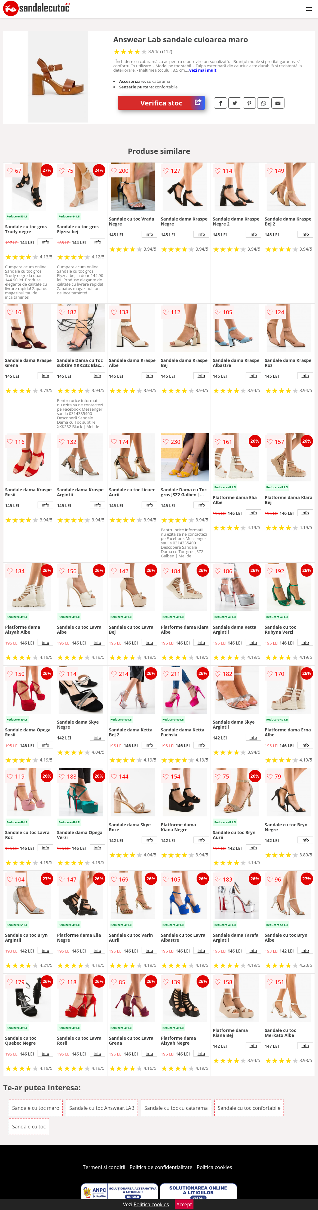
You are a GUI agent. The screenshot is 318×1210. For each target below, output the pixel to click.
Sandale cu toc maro (35, 1108)
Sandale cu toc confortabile (249, 1108)
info (45, 242)
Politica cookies (214, 1167)
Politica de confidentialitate (161, 1167)
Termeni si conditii (104, 1167)
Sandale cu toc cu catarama (176, 1108)
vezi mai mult (202, 70)
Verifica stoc (172, 103)
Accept (184, 1204)
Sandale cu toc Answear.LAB (101, 1108)
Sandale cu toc (29, 1126)
